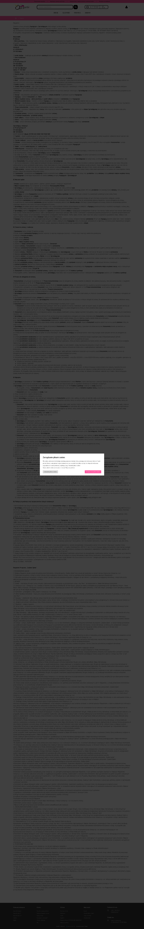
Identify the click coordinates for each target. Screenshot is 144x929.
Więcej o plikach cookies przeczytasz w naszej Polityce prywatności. (59, 467)
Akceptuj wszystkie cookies (93, 472)
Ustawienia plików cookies (50, 472)
